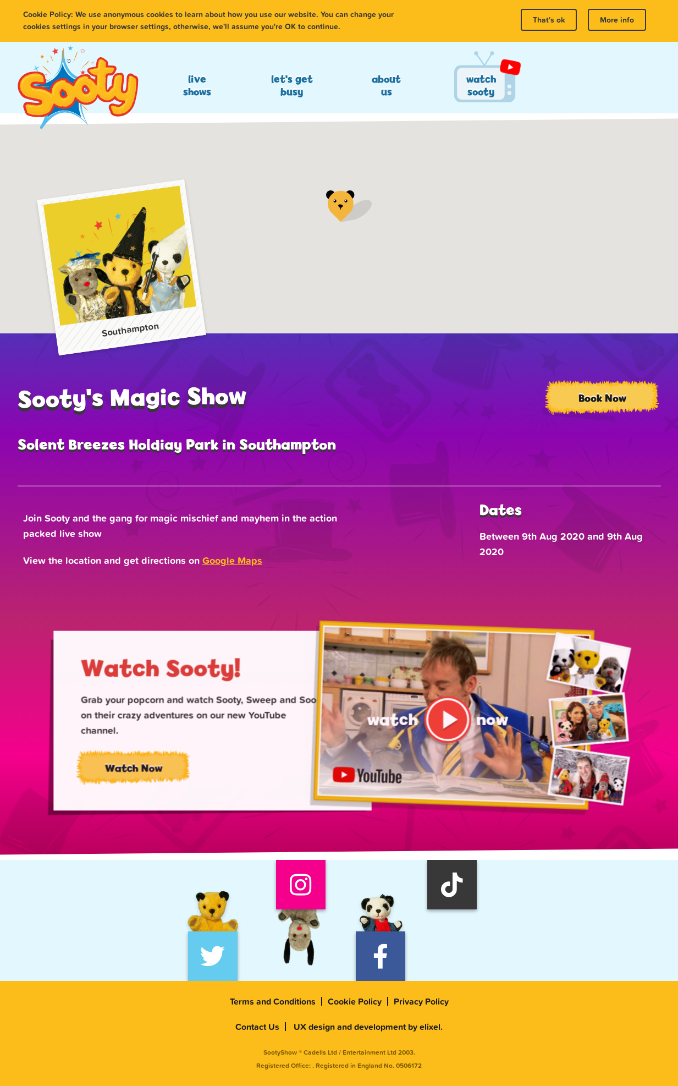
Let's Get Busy (292, 85)
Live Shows (197, 85)
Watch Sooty (481, 85)
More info (617, 19)
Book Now (602, 398)
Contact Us (257, 1026)
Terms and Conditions (273, 1001)
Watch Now (150, 772)
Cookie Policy (355, 1001)
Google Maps (232, 560)
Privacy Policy (421, 1001)
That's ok (549, 19)
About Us (386, 85)
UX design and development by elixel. (368, 1026)
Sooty (77, 88)
